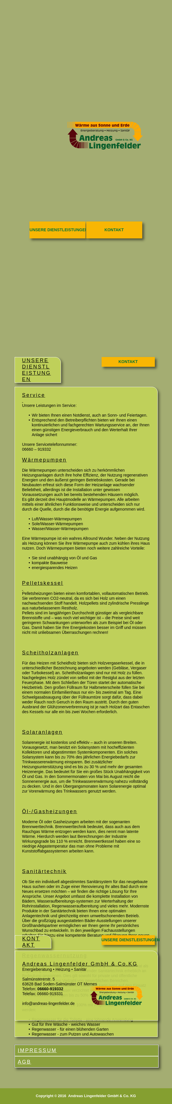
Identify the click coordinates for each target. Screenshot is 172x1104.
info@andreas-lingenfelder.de (48, 1003)
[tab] (86, 1050)
